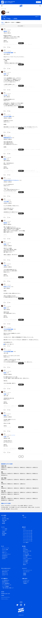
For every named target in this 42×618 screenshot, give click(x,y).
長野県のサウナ (35, 479)
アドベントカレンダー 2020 (27, 537)
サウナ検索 (4, 517)
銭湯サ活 (24, 564)
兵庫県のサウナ (22, 488)
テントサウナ (37, 507)
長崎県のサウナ (16, 498)
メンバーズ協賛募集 (5, 586)
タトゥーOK (17, 507)
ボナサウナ (30, 505)
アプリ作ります (25, 552)
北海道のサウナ (4, 467)
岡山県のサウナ (16, 492)
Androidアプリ (4, 574)
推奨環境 (2, 591)
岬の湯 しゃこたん (7, 286)
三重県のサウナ (22, 483)
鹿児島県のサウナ (4, 500)
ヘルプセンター (25, 580)
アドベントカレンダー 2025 (27, 530)
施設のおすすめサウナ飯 (27, 551)
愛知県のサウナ (16, 483)
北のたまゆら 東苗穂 (7, 116)
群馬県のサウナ (16, 473)
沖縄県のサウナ (11, 500)
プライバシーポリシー (4, 599)
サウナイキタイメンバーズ (27, 570)
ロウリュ (2, 505)
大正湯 (5, 436)
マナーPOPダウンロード (6, 584)
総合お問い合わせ (26, 581)
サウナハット (4, 551)
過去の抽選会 (4, 533)
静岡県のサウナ (10, 483)
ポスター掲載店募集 (5, 583)
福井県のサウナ (22, 479)
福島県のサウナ (4, 469)
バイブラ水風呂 (11, 507)
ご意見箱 (24, 583)
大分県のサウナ (29, 498)
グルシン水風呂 (20, 505)
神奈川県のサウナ (4, 475)
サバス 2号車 (25, 557)
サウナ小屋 (3, 508)
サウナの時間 (25, 561)
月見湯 (5, 73)
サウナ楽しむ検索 (26, 554)
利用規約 (2, 595)
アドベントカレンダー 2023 (27, 533)
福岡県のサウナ (4, 498)
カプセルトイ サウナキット (27, 558)
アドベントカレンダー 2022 (27, 535)
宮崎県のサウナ (35, 498)
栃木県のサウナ (10, 473)
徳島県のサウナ (35, 492)
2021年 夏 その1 (4, 555)
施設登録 (3, 523)
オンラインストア (5, 548)
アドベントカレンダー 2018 (27, 541)
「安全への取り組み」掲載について (8, 587)
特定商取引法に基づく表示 (5, 593)
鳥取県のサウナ (4, 492)
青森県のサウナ (10, 467)
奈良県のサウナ (29, 488)
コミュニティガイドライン (5, 597)
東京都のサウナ (35, 473)
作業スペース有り (31, 507)
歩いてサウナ (13, 435)
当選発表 (3, 531)
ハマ (7, 12)
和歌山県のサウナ (35, 488)
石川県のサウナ (16, 479)
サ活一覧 (24, 517)
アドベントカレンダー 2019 (27, 539)
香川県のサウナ (4, 494)
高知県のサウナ (16, 494)
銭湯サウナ (26, 505)
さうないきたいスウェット (6, 554)
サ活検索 (3, 521)
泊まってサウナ (25, 563)
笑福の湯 (5, 31)
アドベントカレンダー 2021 (27, 536)
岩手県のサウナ (16, 467)
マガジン (24, 528)
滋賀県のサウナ (4, 488)
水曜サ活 (24, 548)
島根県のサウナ (10, 492)
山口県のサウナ (29, 492)
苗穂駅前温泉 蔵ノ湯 (7, 137)
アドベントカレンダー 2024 (27, 531)
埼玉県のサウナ (22, 473)
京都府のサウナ (10, 488)
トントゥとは (4, 530)
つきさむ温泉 (6, 201)
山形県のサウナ (35, 467)
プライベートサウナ (14, 508)
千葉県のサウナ (29, 473)
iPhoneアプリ (4, 573)
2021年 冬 (3, 558)
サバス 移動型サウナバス (27, 555)
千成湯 (5, 265)
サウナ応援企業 (25, 560)
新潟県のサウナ (4, 479)
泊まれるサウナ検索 (5, 518)
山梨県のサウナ (29, 479)
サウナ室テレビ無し (4, 507)
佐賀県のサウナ (10, 498)
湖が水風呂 (8, 508)
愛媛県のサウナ (10, 494)
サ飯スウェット (4, 552)
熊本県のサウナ (22, 498)
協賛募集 (3, 535)
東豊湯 (5, 159)
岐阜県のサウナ (4, 483)
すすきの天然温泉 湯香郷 (8, 52)
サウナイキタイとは (5, 570)
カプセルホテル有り (23, 507)
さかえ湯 (5, 95)
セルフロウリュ (8, 505)
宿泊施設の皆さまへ (5, 581)
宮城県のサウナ (22, 467)
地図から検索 (4, 520)
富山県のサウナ (10, 479)
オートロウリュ (14, 505)
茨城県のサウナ (4, 473)
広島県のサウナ (22, 492)
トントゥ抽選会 (4, 528)
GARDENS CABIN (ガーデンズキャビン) (11, 180)
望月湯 (5, 372)
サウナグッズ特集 (5, 549)
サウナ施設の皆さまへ (5, 580)
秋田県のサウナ (29, 467)
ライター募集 (25, 542)
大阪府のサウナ (16, 488)
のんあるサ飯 (25, 549)
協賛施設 (24, 573)
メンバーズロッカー (26, 571)
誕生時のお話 (4, 571)
